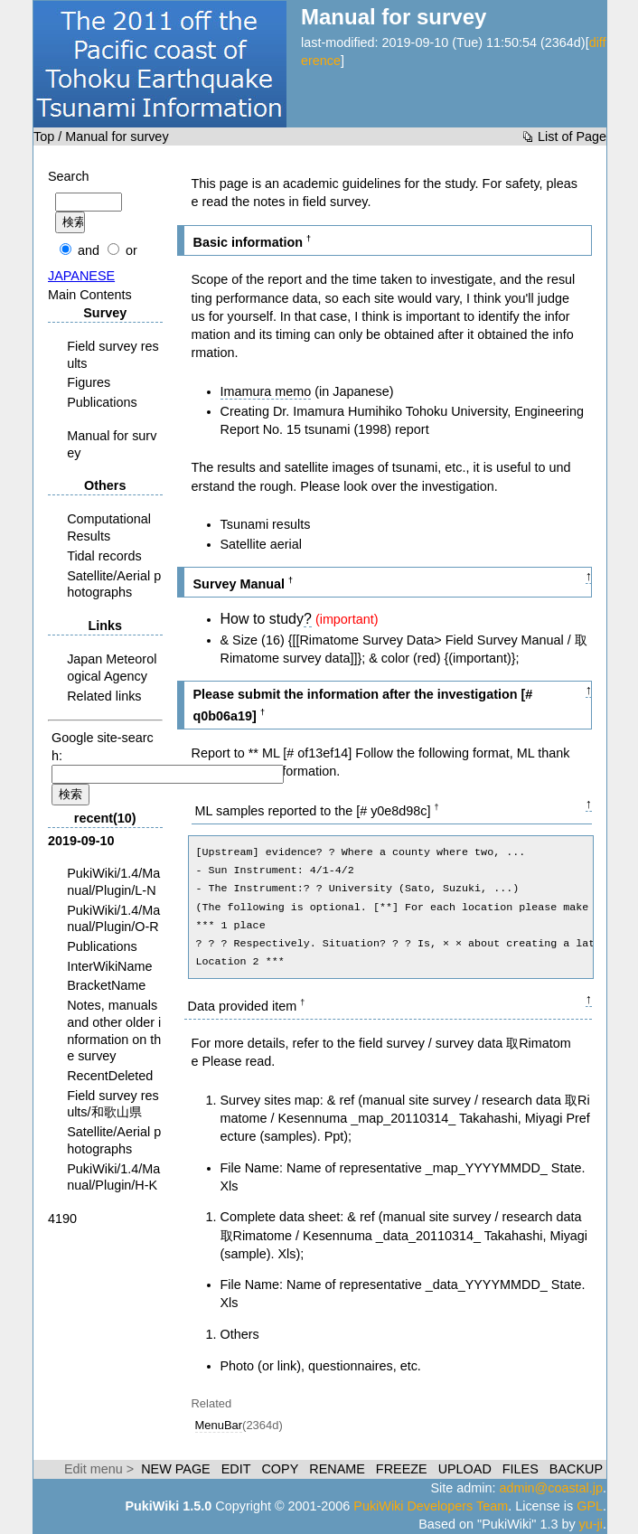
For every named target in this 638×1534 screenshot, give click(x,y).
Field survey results (113, 355)
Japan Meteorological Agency (111, 667)
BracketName (106, 985)
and (88, 250)
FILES (520, 1469)
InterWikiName (109, 966)
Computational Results (109, 527)
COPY (279, 1469)
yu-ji (591, 1524)
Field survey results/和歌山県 (113, 1104)
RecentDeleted (110, 1075)
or (131, 250)
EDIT (236, 1469)
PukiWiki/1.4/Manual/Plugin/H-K (113, 1177)
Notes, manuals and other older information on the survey (114, 1030)
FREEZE (401, 1469)
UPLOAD (465, 1469)
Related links (104, 696)
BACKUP (576, 1469)
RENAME (337, 1469)
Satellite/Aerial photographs (114, 584)
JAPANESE (81, 275)
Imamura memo (266, 391)
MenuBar (219, 1425)
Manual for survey (111, 444)
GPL (590, 1506)
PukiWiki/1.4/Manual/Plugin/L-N (113, 882)
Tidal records (104, 556)
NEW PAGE (176, 1469)
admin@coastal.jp (551, 1488)
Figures (88, 382)
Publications (102, 402)
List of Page (572, 136)
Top (43, 136)
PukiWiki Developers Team (430, 1506)
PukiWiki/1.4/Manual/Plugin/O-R (113, 919)
